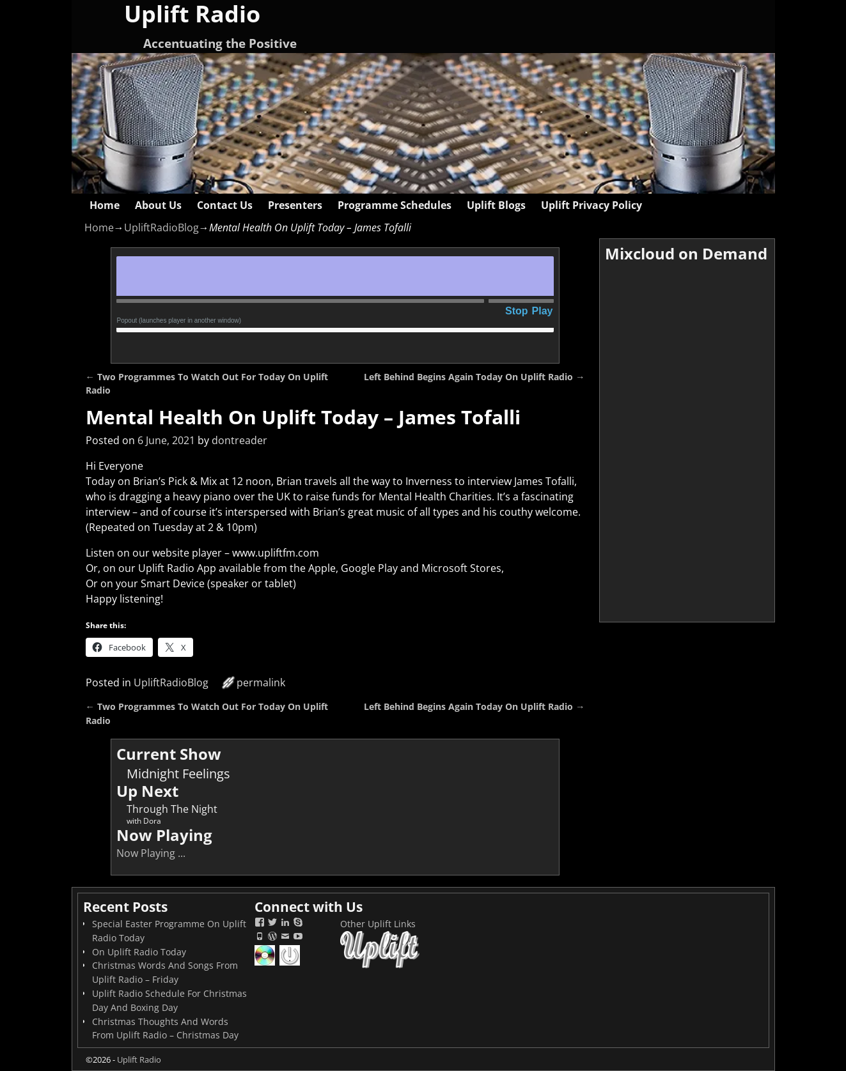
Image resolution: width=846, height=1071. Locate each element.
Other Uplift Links (378, 924)
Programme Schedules (394, 205)
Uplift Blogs (496, 205)
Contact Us (225, 205)
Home (105, 205)
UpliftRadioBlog (161, 227)
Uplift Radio (139, 1059)
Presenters (295, 205)
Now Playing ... (150, 853)
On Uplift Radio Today (139, 952)
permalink (261, 682)
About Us (158, 205)
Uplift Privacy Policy (591, 205)
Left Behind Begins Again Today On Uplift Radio (474, 377)
